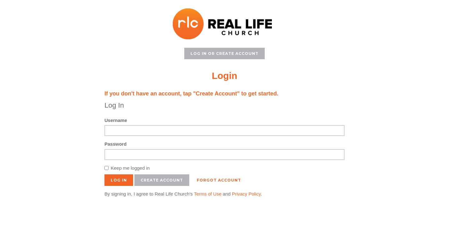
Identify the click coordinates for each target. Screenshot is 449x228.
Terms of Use (207, 193)
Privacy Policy (246, 193)
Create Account (162, 180)
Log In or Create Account (224, 53)
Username (115, 120)
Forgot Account (219, 180)
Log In (119, 180)
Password (115, 144)
